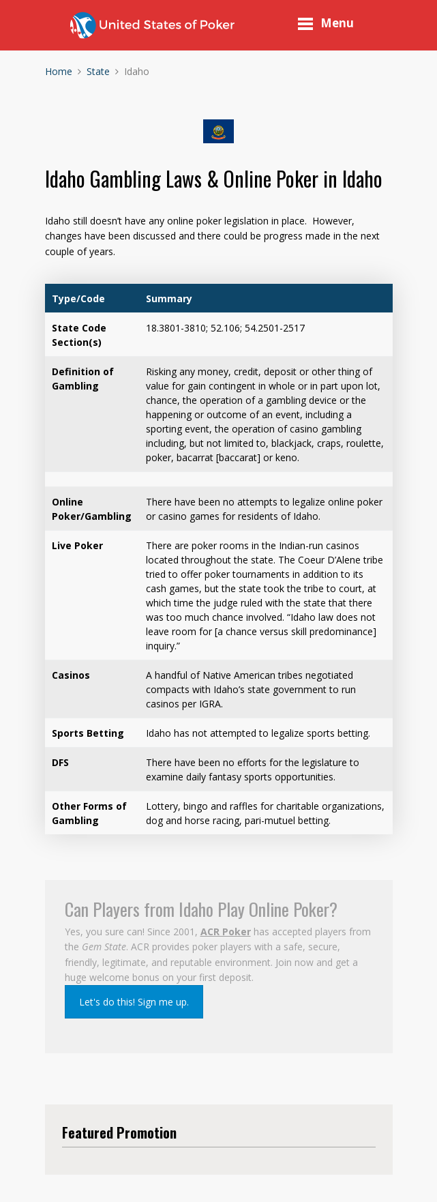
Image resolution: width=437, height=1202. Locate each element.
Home (58, 71)
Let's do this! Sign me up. (134, 1001)
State (98, 71)
